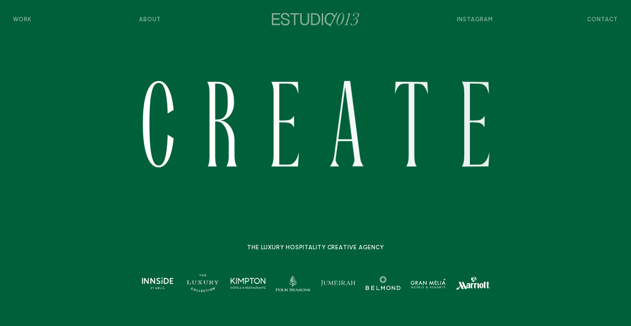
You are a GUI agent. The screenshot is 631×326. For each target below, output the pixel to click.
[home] (315, 19)
